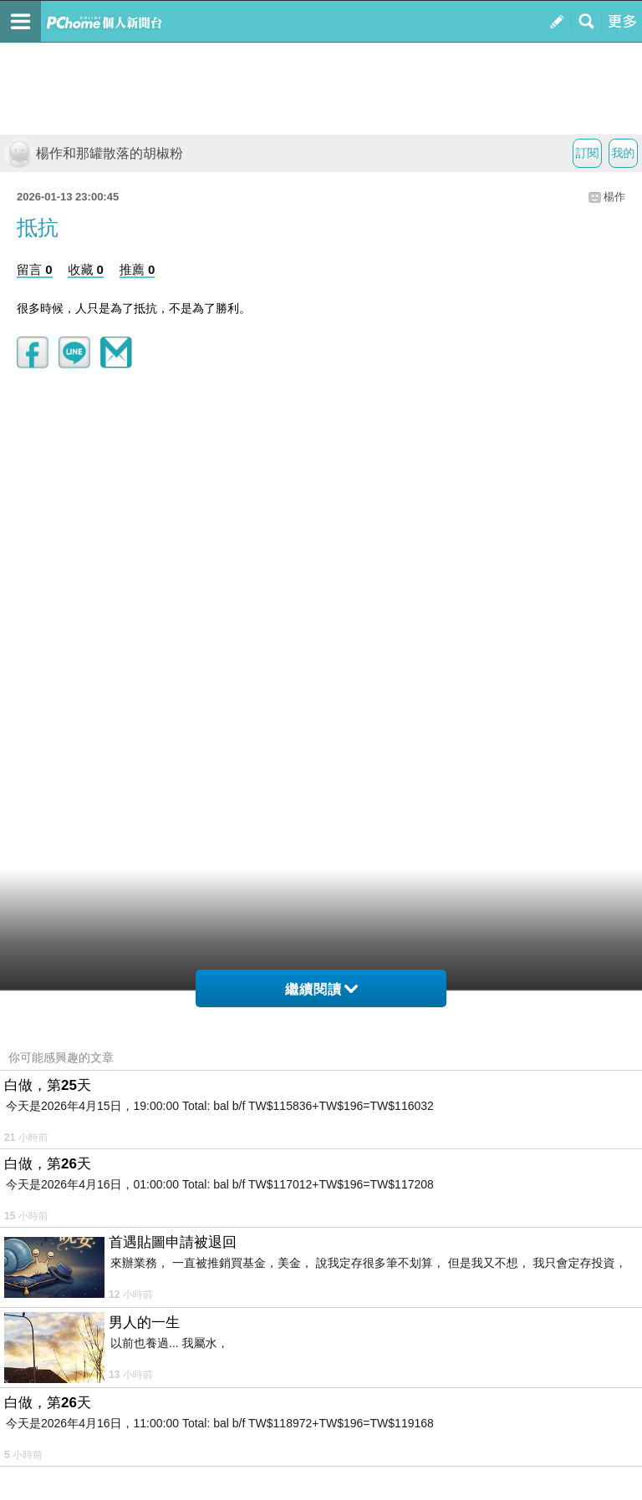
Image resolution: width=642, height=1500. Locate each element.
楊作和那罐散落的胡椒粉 (93, 153)
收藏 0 (86, 269)
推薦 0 (137, 269)
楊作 (614, 196)
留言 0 (35, 269)
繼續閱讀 (321, 989)
